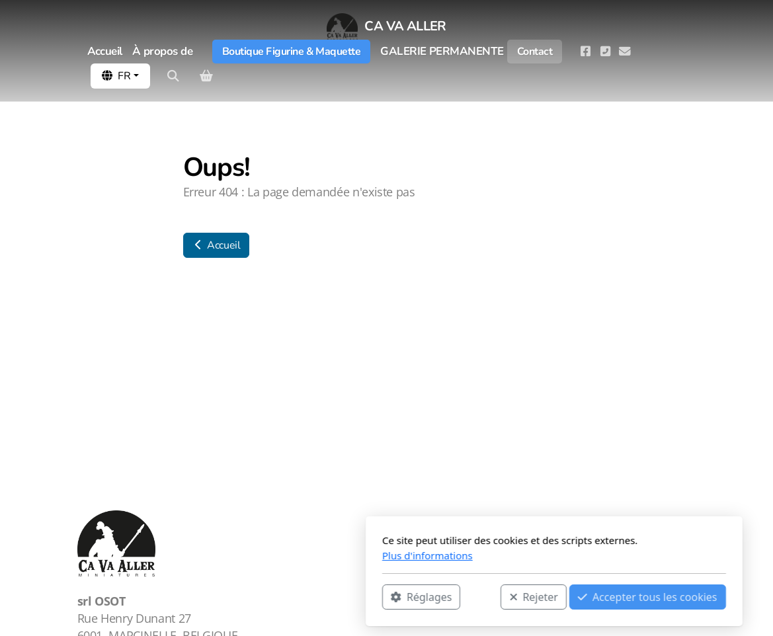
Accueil (216, 245)
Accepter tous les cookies (480, 597)
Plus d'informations (260, 555)
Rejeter (366, 597)
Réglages (254, 597)
